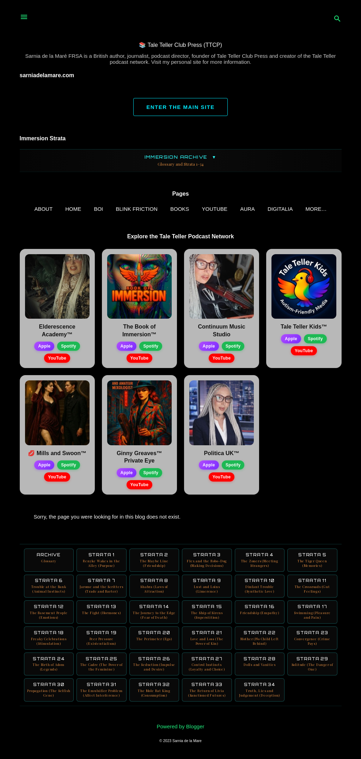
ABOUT (34, 209)
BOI (89, 209)
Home (64, 209)
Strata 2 (154, 561)
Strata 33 (207, 692)
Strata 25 (101, 666)
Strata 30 (49, 692)
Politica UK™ (221, 455)
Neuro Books (316, 209)
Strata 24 (49, 666)
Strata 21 (207, 640)
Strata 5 (312, 561)
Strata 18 (49, 640)
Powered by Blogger (180, 726)
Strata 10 (260, 587)
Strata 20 (154, 637)
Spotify (68, 347)
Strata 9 (207, 587)
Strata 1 (101, 561)
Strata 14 (154, 614)
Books (170, 209)
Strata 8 (154, 587)
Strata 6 (49, 587)
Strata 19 (101, 640)
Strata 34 (260, 692)
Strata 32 (154, 692)
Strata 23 (312, 640)
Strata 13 (101, 611)
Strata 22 (260, 640)
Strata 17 (312, 614)
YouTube (206, 209)
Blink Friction (127, 209)
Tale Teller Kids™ (304, 328)
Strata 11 (312, 587)
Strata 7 (101, 587)
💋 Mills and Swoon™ (57, 455)
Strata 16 (260, 611)
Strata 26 (154, 666)
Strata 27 (207, 666)
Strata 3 (207, 561)
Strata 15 (207, 614)
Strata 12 (49, 614)
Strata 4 (260, 561)
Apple (44, 347)
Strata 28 (260, 664)
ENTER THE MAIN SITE (180, 107)
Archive (49, 559)
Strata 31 (101, 692)
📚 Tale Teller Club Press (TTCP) (180, 45)
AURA (238, 209)
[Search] (337, 19)
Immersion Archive (180, 160)
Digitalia (270, 209)
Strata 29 (312, 666)
